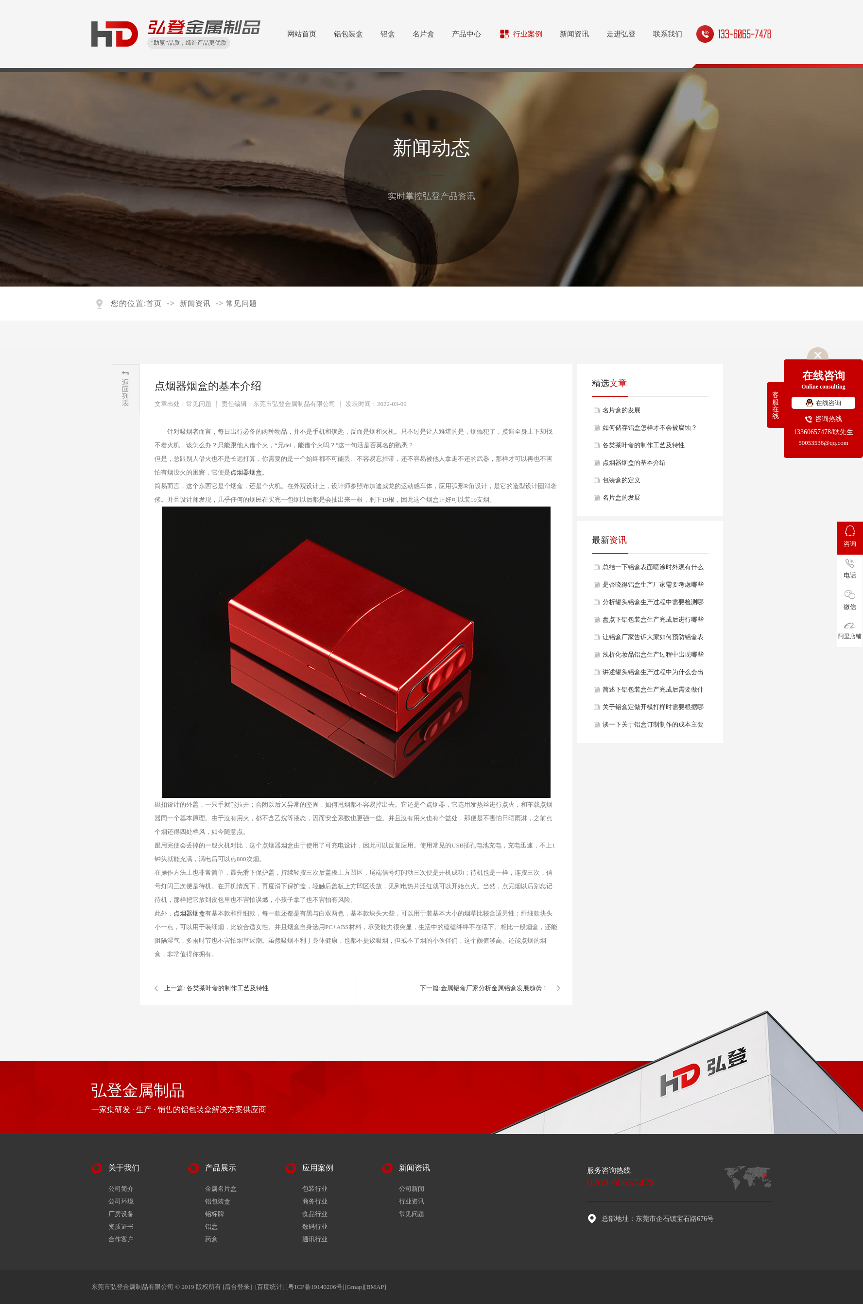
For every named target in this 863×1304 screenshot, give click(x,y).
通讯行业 (315, 1239)
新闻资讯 (574, 34)
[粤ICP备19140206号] (315, 1286)
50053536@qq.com (823, 442)
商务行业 (315, 1201)
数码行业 (315, 1226)
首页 (154, 303)
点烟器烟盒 (246, 472)
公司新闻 (411, 1188)
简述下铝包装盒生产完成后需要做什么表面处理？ (653, 692)
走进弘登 (621, 34)
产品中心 (466, 34)
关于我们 (123, 1168)
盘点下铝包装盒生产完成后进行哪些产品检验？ (653, 622)
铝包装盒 (348, 34)
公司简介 (121, 1188)
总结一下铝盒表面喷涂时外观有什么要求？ (653, 569)
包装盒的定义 (621, 480)
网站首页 (301, 34)
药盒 (211, 1239)
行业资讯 (411, 1201)
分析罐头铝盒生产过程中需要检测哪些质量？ (653, 604)
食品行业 (315, 1214)
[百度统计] (270, 1286)
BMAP (375, 1286)
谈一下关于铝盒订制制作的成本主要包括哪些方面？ (653, 727)
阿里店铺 (850, 631)
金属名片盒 (221, 1188)
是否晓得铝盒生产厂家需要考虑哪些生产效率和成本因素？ (653, 587)
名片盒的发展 (621, 410)
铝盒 (387, 34)
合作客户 (121, 1239)
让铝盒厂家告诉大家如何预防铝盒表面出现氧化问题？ (653, 639)
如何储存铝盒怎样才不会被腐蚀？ (650, 427)
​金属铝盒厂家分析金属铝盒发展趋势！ (494, 988)
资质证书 (121, 1226)
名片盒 (423, 34)
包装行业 (315, 1188)
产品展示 (220, 1168)
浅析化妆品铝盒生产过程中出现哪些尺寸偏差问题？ (653, 657)
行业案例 (527, 34)
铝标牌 (214, 1214)
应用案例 (317, 1168)
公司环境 (121, 1201)
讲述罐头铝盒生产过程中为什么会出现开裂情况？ (653, 674)
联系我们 (667, 34)
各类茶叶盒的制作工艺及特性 (228, 988)
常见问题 (241, 303)
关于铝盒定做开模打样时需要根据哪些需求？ (653, 709)
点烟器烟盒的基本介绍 (634, 462)
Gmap (354, 1286)
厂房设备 (121, 1214)
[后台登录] (237, 1286)
